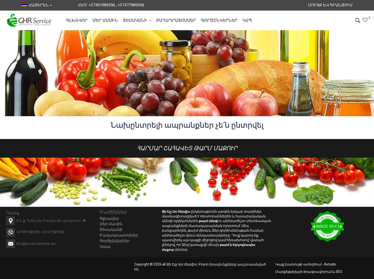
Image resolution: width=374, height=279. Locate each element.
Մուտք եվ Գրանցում (330, 5)
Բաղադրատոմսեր (176, 20)
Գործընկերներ (219, 20)
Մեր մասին (105, 20)
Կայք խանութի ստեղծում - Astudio (305, 264)
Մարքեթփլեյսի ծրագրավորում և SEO (308, 272)
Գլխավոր (77, 20)
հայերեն (36, 5)
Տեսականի (137, 20)
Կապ (247, 20)
